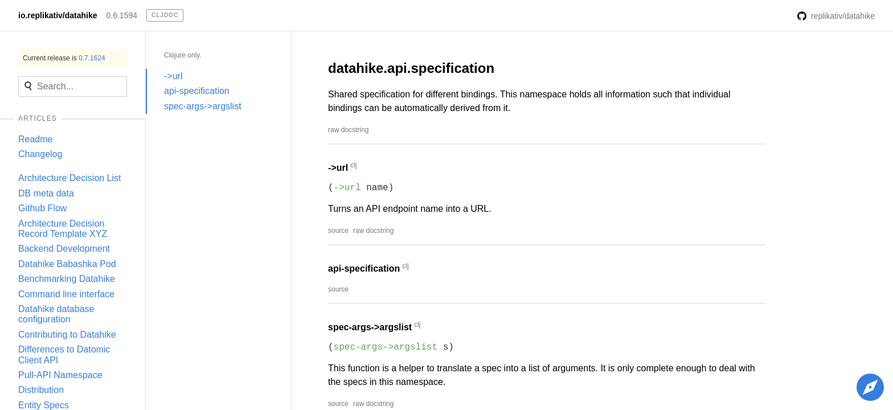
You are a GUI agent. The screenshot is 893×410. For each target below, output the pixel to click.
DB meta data (46, 193)
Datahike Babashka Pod (67, 264)
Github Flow (42, 208)
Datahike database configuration (56, 314)
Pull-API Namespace (60, 375)
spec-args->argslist (202, 106)
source (338, 231)
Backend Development (64, 248)
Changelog (40, 154)
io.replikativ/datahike (57, 15)
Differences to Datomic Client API (64, 354)
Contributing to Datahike (67, 334)
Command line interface (66, 294)
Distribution (41, 390)
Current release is (64, 58)
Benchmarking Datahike (66, 279)
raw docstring (348, 130)
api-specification (197, 91)
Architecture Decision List (69, 178)
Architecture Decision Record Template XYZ (62, 229)
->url (173, 76)
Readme (35, 139)
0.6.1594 (122, 15)
